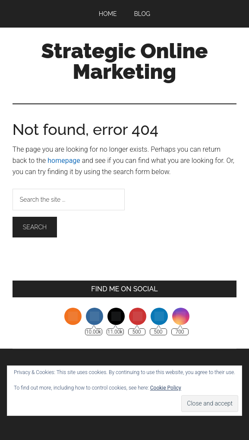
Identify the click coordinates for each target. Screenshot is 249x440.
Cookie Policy (165, 388)
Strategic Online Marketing (124, 61)
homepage (63, 160)
